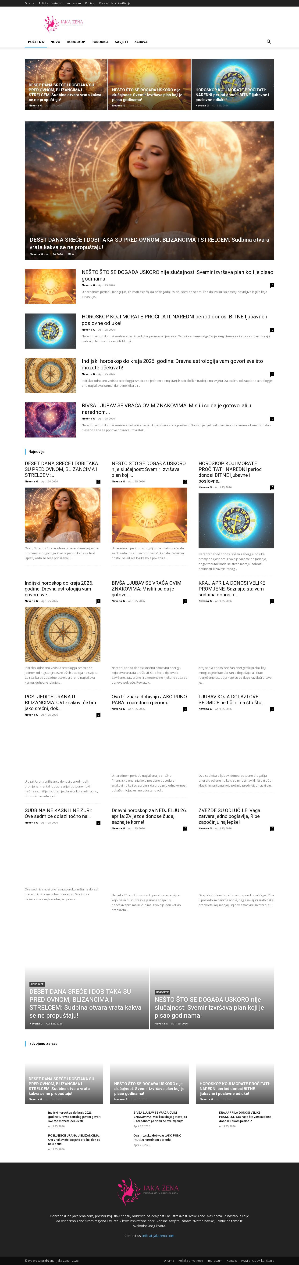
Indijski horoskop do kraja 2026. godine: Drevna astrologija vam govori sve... (59, 589)
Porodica (100, 42)
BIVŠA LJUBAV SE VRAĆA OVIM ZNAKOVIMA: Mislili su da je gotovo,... (147, 589)
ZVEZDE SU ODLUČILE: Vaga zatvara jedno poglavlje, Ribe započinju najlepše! (229, 816)
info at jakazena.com (158, 1235)
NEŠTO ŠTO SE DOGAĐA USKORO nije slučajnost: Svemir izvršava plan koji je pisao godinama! (147, 94)
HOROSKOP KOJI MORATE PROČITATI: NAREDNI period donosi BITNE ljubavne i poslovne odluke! (232, 94)
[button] (268, 42)
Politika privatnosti (50, 3)
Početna (36, 42)
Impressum (74, 3)
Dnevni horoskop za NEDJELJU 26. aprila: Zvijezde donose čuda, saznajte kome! (149, 816)
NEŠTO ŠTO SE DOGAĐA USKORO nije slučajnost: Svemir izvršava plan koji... (149, 469)
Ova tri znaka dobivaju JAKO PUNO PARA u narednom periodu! (149, 699)
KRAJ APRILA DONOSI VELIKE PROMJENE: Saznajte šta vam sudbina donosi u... (232, 589)
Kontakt (90, 3)
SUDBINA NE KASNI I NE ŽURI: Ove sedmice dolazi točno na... (58, 813)
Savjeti (121, 42)
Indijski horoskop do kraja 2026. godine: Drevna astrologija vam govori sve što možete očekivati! (74, 1117)
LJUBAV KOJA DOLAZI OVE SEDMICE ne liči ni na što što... (232, 699)
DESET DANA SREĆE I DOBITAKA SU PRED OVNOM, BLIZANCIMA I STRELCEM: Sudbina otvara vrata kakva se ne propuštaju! (65, 92)
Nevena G (35, 105)
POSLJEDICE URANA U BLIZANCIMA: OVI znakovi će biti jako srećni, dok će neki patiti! (74, 1140)
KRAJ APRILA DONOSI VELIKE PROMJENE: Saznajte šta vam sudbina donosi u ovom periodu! (245, 1117)
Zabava (141, 42)
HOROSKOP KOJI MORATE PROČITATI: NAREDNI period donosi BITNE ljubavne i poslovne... (230, 472)
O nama (30, 3)
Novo (55, 42)
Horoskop (76, 42)
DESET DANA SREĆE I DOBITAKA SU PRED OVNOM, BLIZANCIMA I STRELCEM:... (61, 469)
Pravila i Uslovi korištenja (114, 3)
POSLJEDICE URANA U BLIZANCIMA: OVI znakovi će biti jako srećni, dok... (60, 702)
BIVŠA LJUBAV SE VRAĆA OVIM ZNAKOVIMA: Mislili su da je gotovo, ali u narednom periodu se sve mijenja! (160, 1117)
